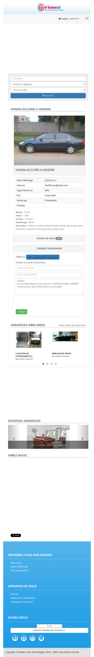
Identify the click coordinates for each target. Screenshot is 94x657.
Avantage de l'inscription (22, 602)
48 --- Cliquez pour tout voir (42, 257)
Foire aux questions (20, 570)
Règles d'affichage (19, 566)
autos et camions (26, 359)
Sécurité (14, 594)
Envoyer (21, 311)
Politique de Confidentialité (23, 598)
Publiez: (69, 18)
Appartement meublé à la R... (48, 442)
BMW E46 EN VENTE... (62, 353)
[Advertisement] (48, 49)
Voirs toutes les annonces (72, 325)
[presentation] (42, 303)
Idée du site (16, 563)
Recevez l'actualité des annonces (49, 630)
